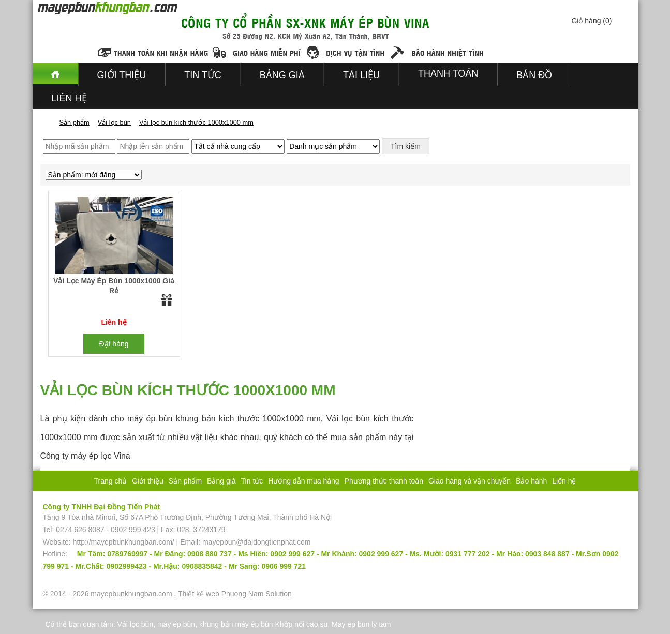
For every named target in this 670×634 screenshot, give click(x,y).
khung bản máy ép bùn (236, 624)
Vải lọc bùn (135, 624)
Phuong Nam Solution (256, 594)
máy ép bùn (176, 624)
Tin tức (202, 75)
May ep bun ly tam (361, 624)
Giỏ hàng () (591, 21)
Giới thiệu (121, 75)
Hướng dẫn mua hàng (303, 481)
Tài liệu (361, 75)
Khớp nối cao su (301, 624)
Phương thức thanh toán (384, 481)
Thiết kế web (198, 594)
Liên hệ (69, 98)
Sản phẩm (185, 481)
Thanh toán (448, 73)
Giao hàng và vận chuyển (469, 481)
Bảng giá (282, 75)
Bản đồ (534, 75)
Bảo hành (531, 481)
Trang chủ (110, 481)
